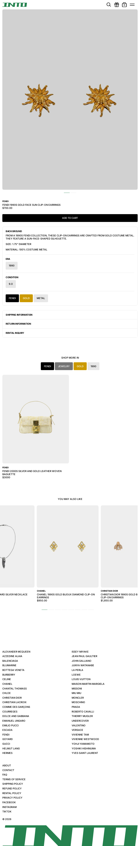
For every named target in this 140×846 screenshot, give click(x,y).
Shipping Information (19, 314)
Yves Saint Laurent (85, 753)
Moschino (78, 702)
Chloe (6, 693)
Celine (6, 679)
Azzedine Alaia (12, 656)
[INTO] (14, 5)
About (6, 765)
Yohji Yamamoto (83, 743)
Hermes (7, 753)
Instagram (9, 807)
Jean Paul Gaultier (84, 656)
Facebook (9, 802)
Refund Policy (12, 788)
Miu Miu (76, 693)
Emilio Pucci (10, 725)
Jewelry (64, 366)
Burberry (8, 674)
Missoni (77, 688)
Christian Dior (12, 697)
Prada (76, 706)
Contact (8, 770)
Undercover (80, 720)
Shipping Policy (12, 783)
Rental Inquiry (15, 332)
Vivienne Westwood (85, 739)
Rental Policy (11, 793)
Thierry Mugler (82, 716)
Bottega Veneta (13, 670)
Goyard (7, 739)
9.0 (11, 283)
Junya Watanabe (83, 665)
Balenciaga (10, 660)
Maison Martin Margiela (88, 683)
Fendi (12, 298)
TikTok (7, 811)
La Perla (77, 670)
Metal (41, 298)
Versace (77, 729)
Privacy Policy (12, 797)
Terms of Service (14, 779)
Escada (7, 729)
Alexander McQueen (16, 651)
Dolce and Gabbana (15, 716)
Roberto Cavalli (83, 711)
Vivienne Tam (80, 734)
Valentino (79, 725)
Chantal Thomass (14, 688)
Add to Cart (70, 217)
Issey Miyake (80, 651)
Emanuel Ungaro (13, 720)
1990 (11, 265)
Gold (26, 298)
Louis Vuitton (81, 679)
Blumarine (9, 665)
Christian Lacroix (14, 702)
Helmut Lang (11, 748)
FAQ (4, 774)
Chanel (7, 683)
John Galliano (81, 660)
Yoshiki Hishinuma (84, 748)
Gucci (6, 743)
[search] (108, 4)
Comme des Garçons (16, 706)
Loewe (76, 674)
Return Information (18, 323)
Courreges (9, 711)
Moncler (78, 697)
